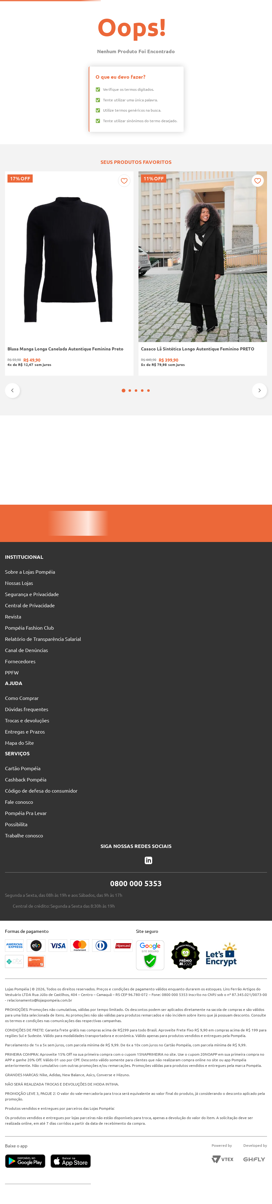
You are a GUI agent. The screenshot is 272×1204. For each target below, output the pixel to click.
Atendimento (193, 8)
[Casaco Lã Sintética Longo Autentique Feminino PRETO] (83, 409)
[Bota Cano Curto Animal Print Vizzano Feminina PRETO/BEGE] (189, 409)
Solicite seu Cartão (70, 8)
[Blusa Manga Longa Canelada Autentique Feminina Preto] (29, 409)
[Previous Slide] (12, 474)
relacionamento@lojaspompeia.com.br (77, 995)
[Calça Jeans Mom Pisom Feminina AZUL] (242, 409)
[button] (133, 474)
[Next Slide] (259, 474)
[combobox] (138, 19)
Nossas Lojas (158, 8)
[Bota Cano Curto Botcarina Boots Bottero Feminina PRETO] (136, 409)
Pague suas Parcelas (117, 8)
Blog (221, 8)
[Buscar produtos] (178, 19)
